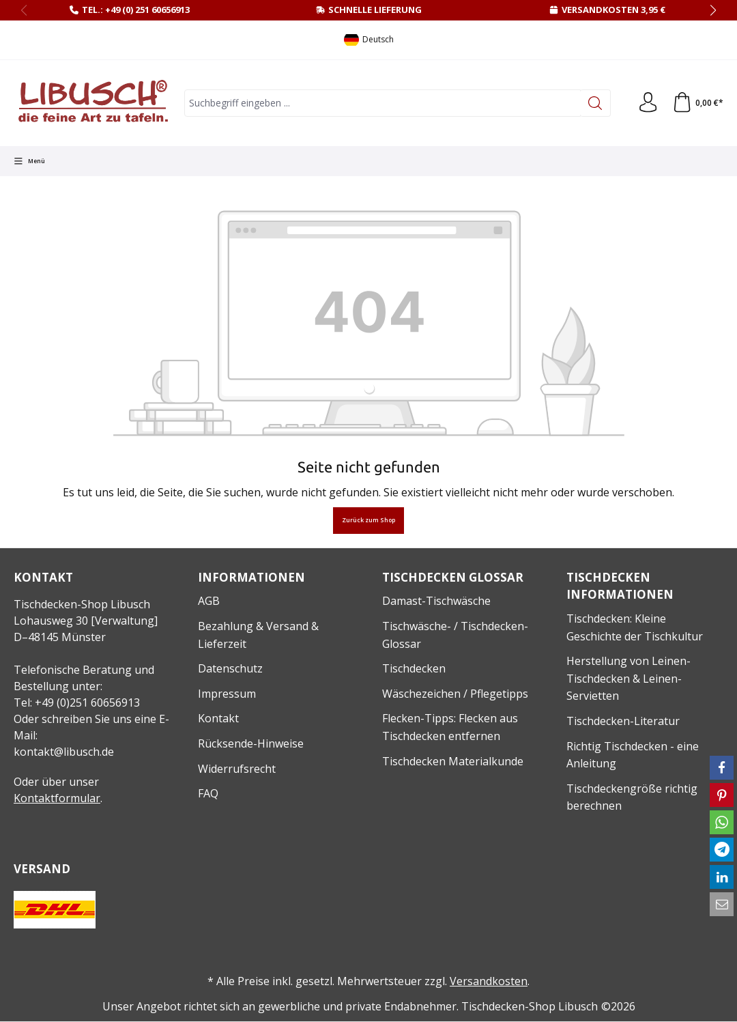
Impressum (227, 693)
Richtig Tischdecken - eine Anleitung (632, 755)
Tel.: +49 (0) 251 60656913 (136, 9)
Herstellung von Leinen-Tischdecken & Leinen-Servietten (628, 678)
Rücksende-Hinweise (251, 743)
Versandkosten (489, 981)
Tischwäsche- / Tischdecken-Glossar (455, 635)
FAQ (208, 793)
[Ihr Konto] (647, 103)
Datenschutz (230, 668)
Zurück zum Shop (368, 520)
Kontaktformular (57, 798)
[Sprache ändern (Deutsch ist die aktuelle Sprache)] (369, 40)
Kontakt (218, 718)
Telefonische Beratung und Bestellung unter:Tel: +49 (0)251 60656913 (84, 686)
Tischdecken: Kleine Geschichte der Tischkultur (634, 627)
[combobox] (382, 103)
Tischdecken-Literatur (623, 720)
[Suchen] (594, 103)
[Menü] (29, 161)
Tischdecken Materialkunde (452, 761)
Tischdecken (414, 668)
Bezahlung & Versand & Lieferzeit (258, 635)
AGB (209, 600)
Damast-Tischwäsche (436, 600)
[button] (722, 768)
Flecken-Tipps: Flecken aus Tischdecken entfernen (450, 727)
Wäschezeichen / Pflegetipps (455, 693)
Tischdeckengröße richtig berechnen (631, 797)
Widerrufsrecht (237, 768)
